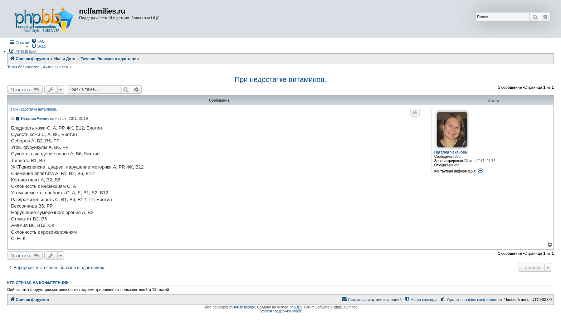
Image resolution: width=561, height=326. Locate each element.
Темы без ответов (23, 67)
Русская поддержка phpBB (280, 311)
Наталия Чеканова (450, 152)
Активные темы (57, 67)
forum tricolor (244, 307)
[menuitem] (38, 40)
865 (458, 157)
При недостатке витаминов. (280, 79)
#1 (13, 119)
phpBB (295, 307)
